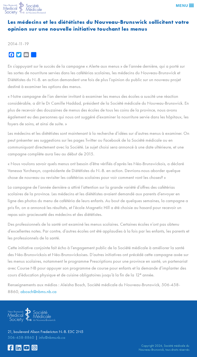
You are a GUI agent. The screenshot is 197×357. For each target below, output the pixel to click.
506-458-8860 (21, 337)
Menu (185, 5)
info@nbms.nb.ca (52, 337)
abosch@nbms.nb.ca (38, 291)
